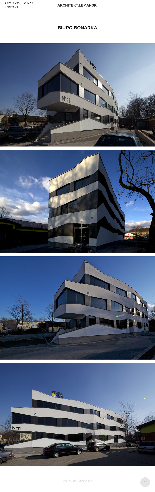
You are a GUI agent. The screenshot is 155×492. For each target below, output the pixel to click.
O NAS (28, 3)
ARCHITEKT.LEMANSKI (77, 5)
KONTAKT (11, 7)
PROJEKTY (12, 3)
